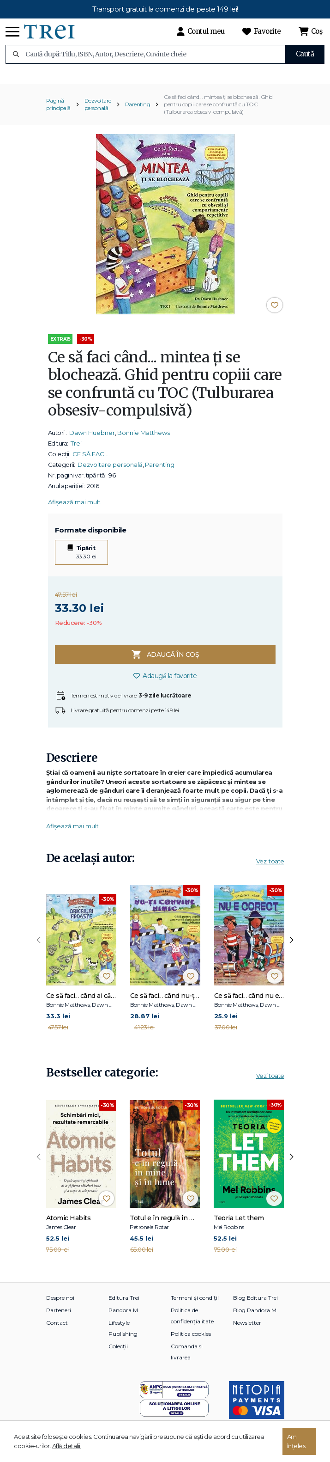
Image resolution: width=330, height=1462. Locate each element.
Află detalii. (67, 1446)
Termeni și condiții (195, 1305)
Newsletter (247, 1330)
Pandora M (123, 1318)
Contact (57, 1330)
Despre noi (60, 1305)
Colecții (118, 1354)
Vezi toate (270, 869)
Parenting (137, 112)
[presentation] (38, 948)
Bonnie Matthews (143, 440)
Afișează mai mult (74, 510)
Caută (305, 53)
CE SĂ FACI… (91, 461)
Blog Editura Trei (255, 1305)
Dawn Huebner (92, 440)
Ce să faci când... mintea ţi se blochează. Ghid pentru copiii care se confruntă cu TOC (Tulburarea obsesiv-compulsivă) (218, 112)
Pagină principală (58, 112)
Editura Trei (123, 1305)
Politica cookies (191, 1341)
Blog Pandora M (254, 1318)
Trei (76, 451)
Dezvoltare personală (97, 112)
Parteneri (58, 1318)
